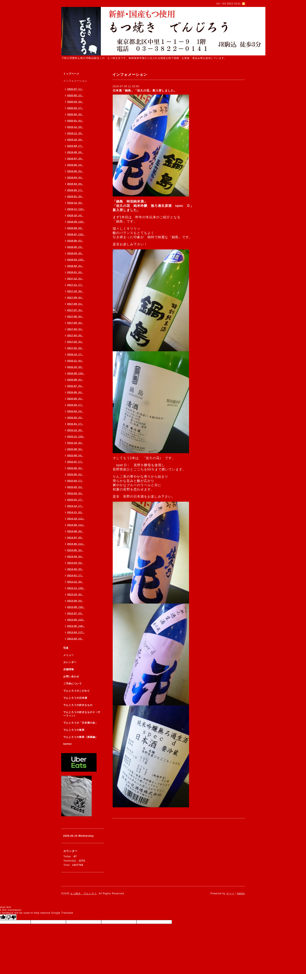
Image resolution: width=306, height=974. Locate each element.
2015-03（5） (75, 487)
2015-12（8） (75, 430)
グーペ (230, 893)
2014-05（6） (75, 550)
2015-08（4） (75, 455)
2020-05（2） (75, 95)
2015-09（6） (75, 449)
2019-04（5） (75, 177)
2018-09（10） (76, 221)
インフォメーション (75, 80)
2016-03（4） (75, 411)
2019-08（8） (75, 152)
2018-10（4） (75, 215)
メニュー (68, 655)
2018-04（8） (75, 253)
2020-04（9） (75, 101)
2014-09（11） (76, 525)
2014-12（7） (75, 506)
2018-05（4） (75, 247)
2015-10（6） (75, 443)
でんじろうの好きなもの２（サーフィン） (81, 714)
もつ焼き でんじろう (83, 893)
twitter (67, 744)
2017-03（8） (75, 335)
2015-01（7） (75, 499)
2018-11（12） (76, 209)
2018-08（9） (75, 228)
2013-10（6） (75, 594)
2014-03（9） (75, 563)
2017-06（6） (75, 316)
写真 (66, 648)
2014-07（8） (75, 537)
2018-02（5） (75, 266)
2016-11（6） (75, 360)
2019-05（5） (75, 171)
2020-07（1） (75, 89)
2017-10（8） (75, 291)
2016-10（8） (75, 367)
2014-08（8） (75, 531)
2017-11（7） (75, 285)
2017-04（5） (75, 329)
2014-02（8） (75, 569)
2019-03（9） (75, 184)
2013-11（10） (76, 588)
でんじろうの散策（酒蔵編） (80, 737)
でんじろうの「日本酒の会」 (80, 722)
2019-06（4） (75, 165)
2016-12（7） (75, 354)
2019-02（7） (75, 190)
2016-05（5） (75, 398)
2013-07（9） (75, 613)
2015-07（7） (75, 462)
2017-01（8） (75, 348)
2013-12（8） (75, 582)
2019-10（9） (75, 139)
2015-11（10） (76, 436)
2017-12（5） (75, 278)
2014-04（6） (75, 556)
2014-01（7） (75, 575)
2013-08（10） (76, 607)
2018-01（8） (75, 272)
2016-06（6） (75, 392)
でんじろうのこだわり (76, 690)
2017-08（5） (75, 304)
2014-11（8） (75, 512)
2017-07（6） (75, 310)
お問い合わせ (71, 676)
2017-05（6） (75, 323)
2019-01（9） (75, 196)
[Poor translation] (11, 917)
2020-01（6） (75, 120)
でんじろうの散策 (74, 729)
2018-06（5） (75, 240)
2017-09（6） (75, 297)
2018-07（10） (76, 234)
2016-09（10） (76, 373)
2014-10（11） (76, 518)
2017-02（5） (75, 341)
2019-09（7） (75, 146)
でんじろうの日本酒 (75, 697)
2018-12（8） (75, 203)
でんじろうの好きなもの (77, 705)
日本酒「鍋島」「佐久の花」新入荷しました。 (145, 90)
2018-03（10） (76, 259)
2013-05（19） (76, 626)
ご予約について (72, 683)
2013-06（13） (76, 619)
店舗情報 (68, 669)
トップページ (71, 73)
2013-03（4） (75, 638)
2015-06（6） (75, 468)
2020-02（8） (75, 114)
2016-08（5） (75, 379)
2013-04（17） (76, 632)
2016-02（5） (75, 417)
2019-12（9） (75, 127)
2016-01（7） (75, 424)
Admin (241, 893)
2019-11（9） (75, 133)
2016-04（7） (75, 405)
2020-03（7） (75, 108)
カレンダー (70, 662)
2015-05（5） (75, 474)
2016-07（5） (75, 386)
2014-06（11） (76, 544)
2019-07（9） (75, 158)
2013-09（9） (75, 600)
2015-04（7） (75, 480)
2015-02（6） (75, 493)
